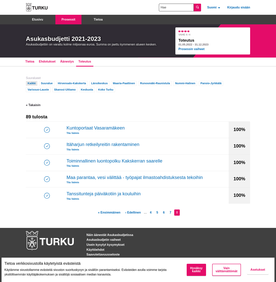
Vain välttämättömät (226, 269)
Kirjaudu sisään (238, 7)
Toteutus (84, 61)
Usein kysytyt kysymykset (105, 244)
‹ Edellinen (133, 212)
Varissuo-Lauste (38, 89)
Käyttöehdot (95, 249)
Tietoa (98, 19)
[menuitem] (214, 7)
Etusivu (37, 19)
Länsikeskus (99, 83)
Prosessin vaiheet (191, 49)
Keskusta (87, 89)
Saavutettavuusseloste (103, 254)
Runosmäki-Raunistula (155, 83)
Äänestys (67, 61)
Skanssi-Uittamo (65, 89)
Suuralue (47, 83)
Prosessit (68, 19)
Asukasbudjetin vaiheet (103, 239)
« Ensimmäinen (109, 212)
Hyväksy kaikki (196, 269)
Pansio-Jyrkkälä (211, 83)
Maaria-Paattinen (124, 83)
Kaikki (32, 83)
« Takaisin (33, 105)
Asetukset (258, 269)
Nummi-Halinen (185, 83)
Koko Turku (105, 89)
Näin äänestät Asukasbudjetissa (109, 235)
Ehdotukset (47, 61)
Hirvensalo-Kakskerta (72, 83)
